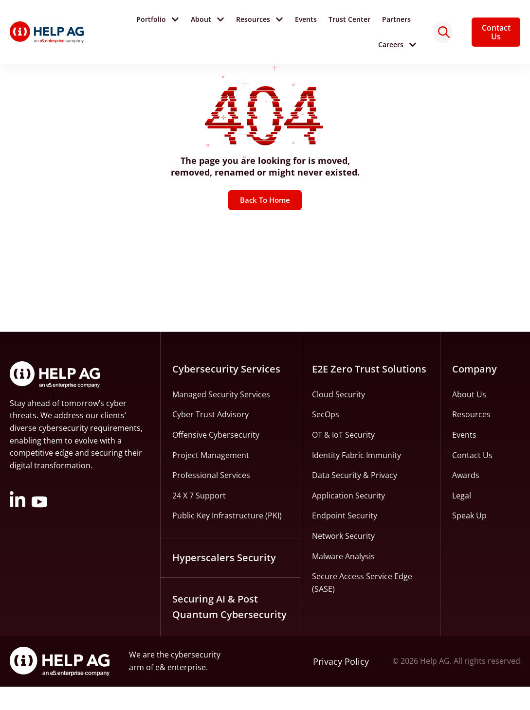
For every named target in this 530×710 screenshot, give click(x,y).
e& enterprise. (181, 690)
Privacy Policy (341, 685)
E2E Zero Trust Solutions (369, 392)
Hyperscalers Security (224, 580)
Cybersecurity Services (226, 392)
